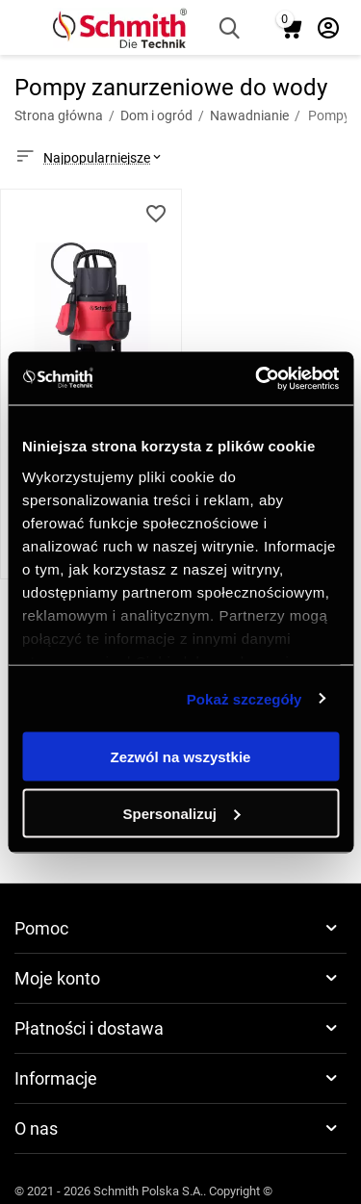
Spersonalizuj (181, 813)
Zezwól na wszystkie (181, 757)
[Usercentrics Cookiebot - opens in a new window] (257, 378)
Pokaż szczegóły (244, 698)
